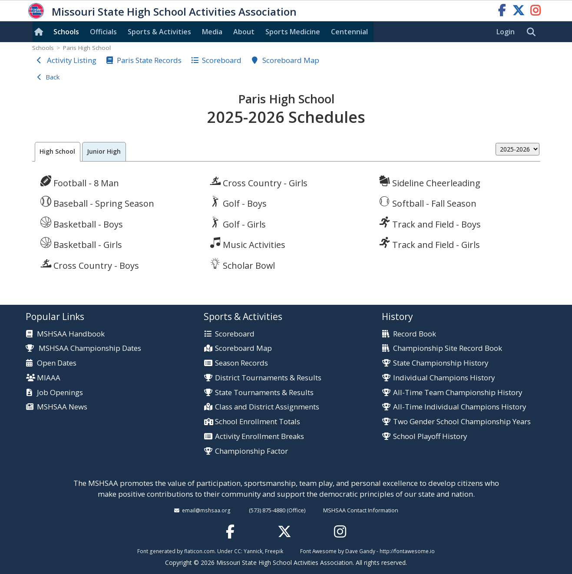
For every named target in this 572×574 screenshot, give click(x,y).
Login (505, 31)
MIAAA (48, 378)
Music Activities (247, 243)
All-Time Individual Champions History (459, 407)
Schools (66, 31)
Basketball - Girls (81, 243)
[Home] (40, 31)
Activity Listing (71, 60)
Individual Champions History (444, 378)
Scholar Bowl (242, 264)
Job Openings (60, 393)
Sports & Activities (159, 31)
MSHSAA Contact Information (360, 510)
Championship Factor (251, 451)
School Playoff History (430, 436)
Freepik (274, 551)
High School (57, 151)
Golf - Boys (238, 202)
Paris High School (87, 48)
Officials (103, 31)
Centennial (349, 31)
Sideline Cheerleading (429, 182)
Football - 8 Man (79, 182)
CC (237, 551)
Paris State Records (149, 60)
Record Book (414, 334)
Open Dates (56, 363)
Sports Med (292, 31)
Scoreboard (221, 60)
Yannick (253, 551)
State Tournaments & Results (264, 393)
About (244, 31)
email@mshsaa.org (206, 510)
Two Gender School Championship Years (462, 422)
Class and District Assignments (267, 407)
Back (53, 77)
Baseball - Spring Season (97, 202)
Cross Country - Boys (89, 264)
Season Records (241, 363)
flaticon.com (199, 551)
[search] (533, 32)
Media (212, 31)
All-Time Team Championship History (457, 393)
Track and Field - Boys (430, 223)
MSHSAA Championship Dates (84, 348)
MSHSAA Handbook (71, 334)
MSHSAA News (62, 407)
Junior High (104, 151)
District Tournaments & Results (268, 378)
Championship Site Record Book (447, 348)
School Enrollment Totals (257, 422)
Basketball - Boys (81, 223)
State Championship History (440, 363)
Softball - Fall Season (427, 202)
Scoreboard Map (290, 60)
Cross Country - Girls (258, 182)
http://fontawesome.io (407, 551)
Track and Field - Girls (429, 243)
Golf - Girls (238, 223)
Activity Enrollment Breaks (259, 436)
